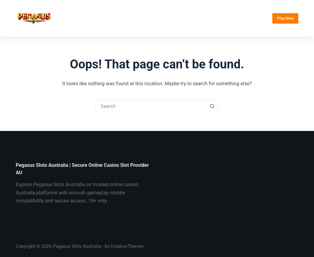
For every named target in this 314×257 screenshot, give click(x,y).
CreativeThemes (127, 246)
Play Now (285, 18)
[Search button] (212, 106)
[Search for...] (151, 106)
